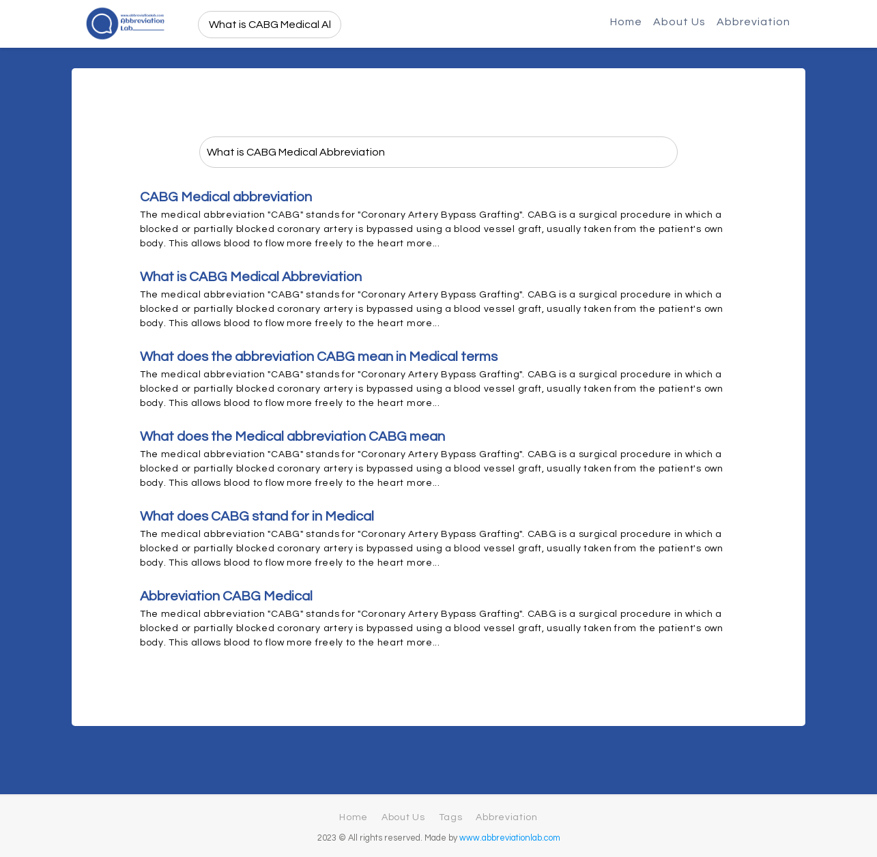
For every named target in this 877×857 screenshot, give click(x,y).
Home (626, 21)
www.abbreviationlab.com (509, 838)
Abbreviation (753, 21)
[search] (270, 24)
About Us (679, 21)
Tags (451, 817)
